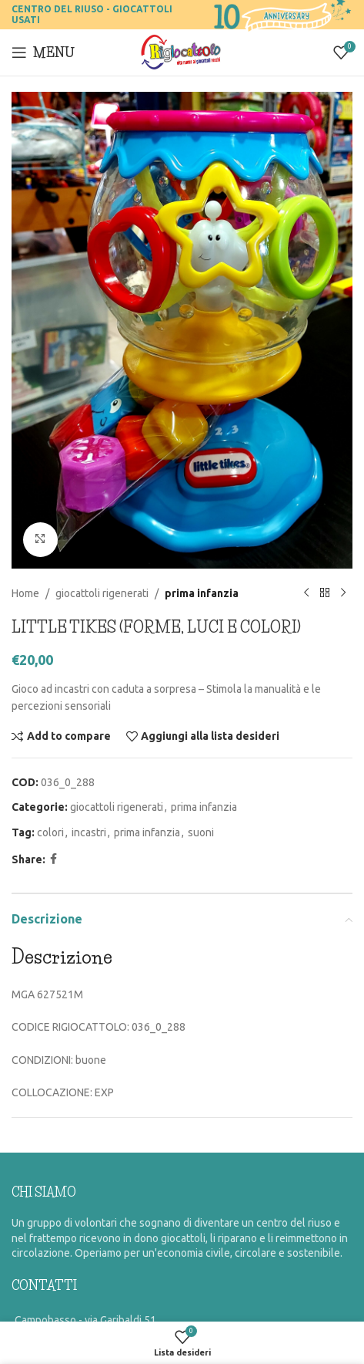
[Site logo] (182, 52)
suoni (201, 831)
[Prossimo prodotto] (343, 593)
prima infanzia (202, 592)
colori (50, 831)
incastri (89, 831)
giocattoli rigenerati (102, 592)
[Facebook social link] (53, 859)
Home (25, 592)
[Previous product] (306, 593)
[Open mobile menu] (43, 52)
